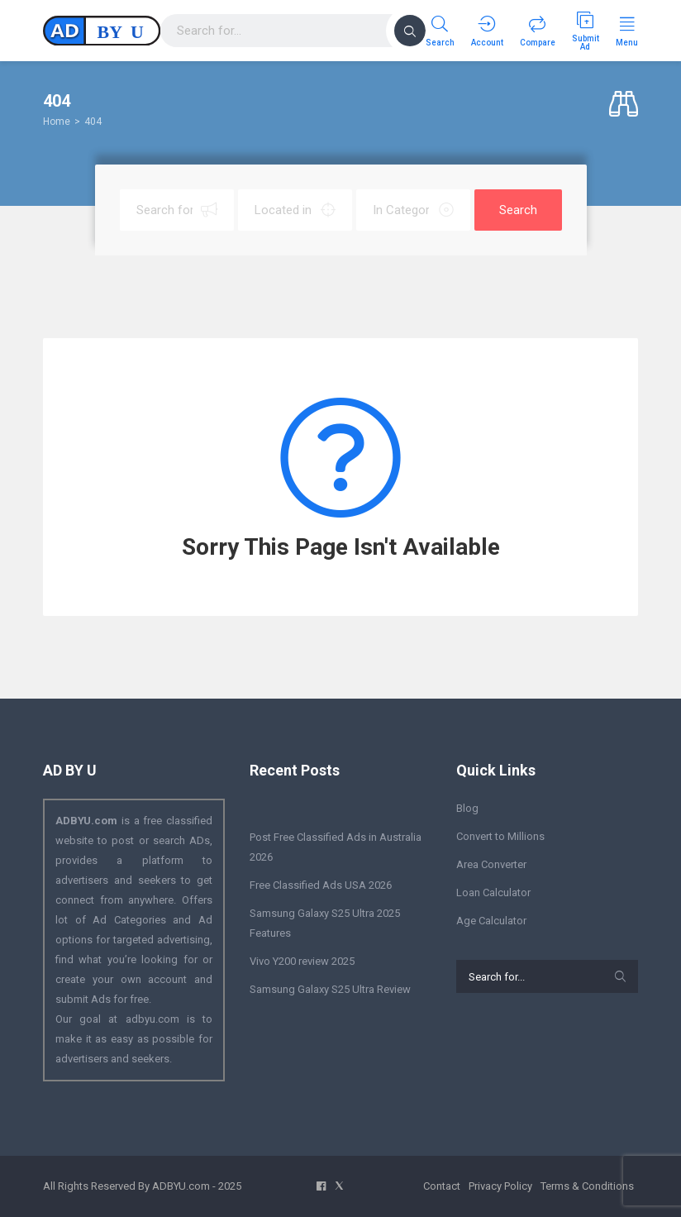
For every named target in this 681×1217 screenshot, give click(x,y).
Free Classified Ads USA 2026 (321, 885)
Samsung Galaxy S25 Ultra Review (330, 989)
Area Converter (491, 864)
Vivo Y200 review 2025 (302, 961)
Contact (441, 1186)
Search (518, 210)
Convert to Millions (500, 836)
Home (56, 121)
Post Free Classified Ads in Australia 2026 (335, 847)
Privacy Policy (500, 1186)
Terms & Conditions (587, 1186)
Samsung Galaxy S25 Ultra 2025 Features (325, 923)
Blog (467, 808)
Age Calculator (491, 920)
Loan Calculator (493, 892)
